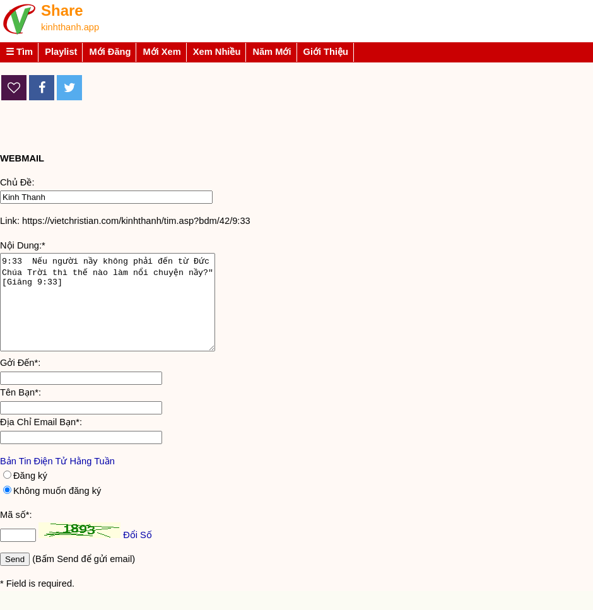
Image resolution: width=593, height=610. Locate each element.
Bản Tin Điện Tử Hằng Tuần (57, 480)
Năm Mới (271, 52)
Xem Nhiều (217, 52)
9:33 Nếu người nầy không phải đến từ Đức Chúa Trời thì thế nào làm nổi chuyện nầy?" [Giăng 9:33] (120, 311)
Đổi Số (137, 554)
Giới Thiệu (326, 52)
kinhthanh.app (70, 27)
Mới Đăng (110, 52)
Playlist (61, 52)
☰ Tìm (19, 52)
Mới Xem (161, 52)
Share (62, 10)
